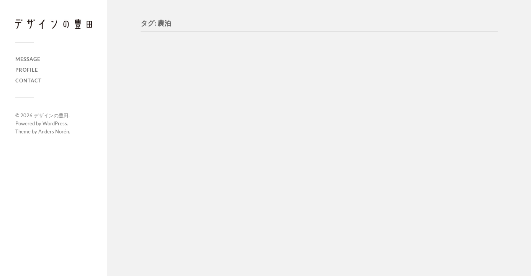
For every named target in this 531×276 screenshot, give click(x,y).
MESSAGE (27, 59)
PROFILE (26, 70)
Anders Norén (53, 131)
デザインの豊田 (51, 115)
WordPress (55, 123)
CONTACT (28, 80)
